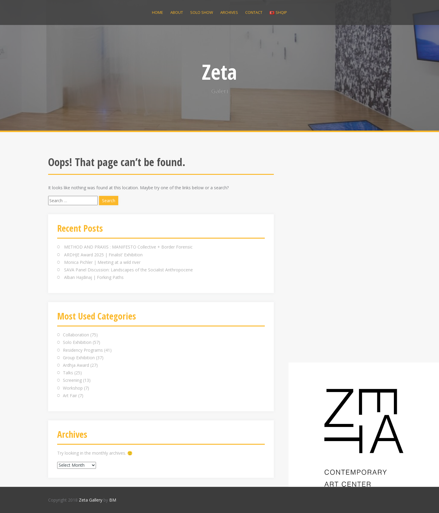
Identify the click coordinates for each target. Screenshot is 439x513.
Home (157, 12)
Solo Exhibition (77, 342)
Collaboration (76, 335)
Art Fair (70, 395)
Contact (253, 12)
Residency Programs (83, 350)
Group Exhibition (79, 357)
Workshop (73, 388)
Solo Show (201, 12)
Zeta (219, 71)
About (176, 12)
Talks (68, 372)
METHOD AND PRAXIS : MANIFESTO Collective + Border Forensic (128, 247)
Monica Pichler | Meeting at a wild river (102, 262)
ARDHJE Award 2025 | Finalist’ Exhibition (103, 255)
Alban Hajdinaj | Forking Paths (94, 277)
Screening (72, 380)
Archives (229, 12)
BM (112, 500)
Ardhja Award (76, 365)
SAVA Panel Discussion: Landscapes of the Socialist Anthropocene (128, 270)
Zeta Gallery (90, 500)
